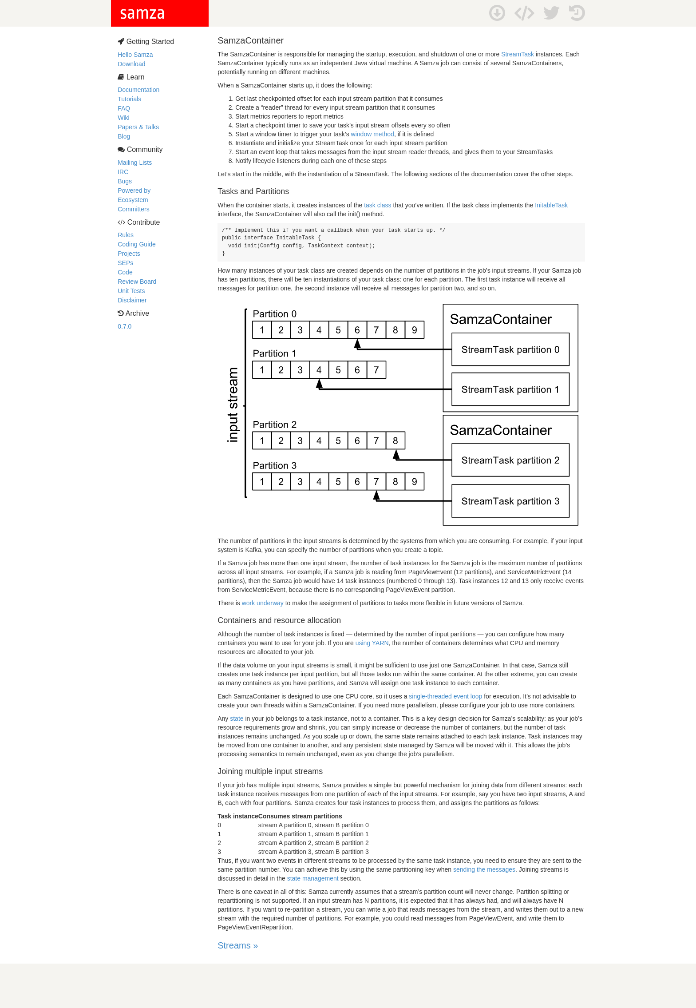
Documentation (138, 89)
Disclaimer (132, 300)
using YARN (372, 643)
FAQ (124, 108)
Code (125, 272)
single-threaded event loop (445, 696)
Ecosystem (133, 199)
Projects (129, 253)
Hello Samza (135, 54)
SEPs (125, 262)
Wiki (123, 117)
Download (131, 63)
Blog (124, 136)
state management (313, 878)
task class (377, 205)
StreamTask (517, 54)
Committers (134, 209)
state (236, 718)
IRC (123, 171)
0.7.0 (124, 326)
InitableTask (551, 205)
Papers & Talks (138, 127)
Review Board (137, 281)
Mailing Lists (135, 162)
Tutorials (129, 99)
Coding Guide (137, 244)
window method (372, 134)
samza (142, 13)
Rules (126, 234)
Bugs (125, 181)
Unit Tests (131, 290)
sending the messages (484, 869)
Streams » (238, 945)
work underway (263, 603)
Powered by (134, 190)
